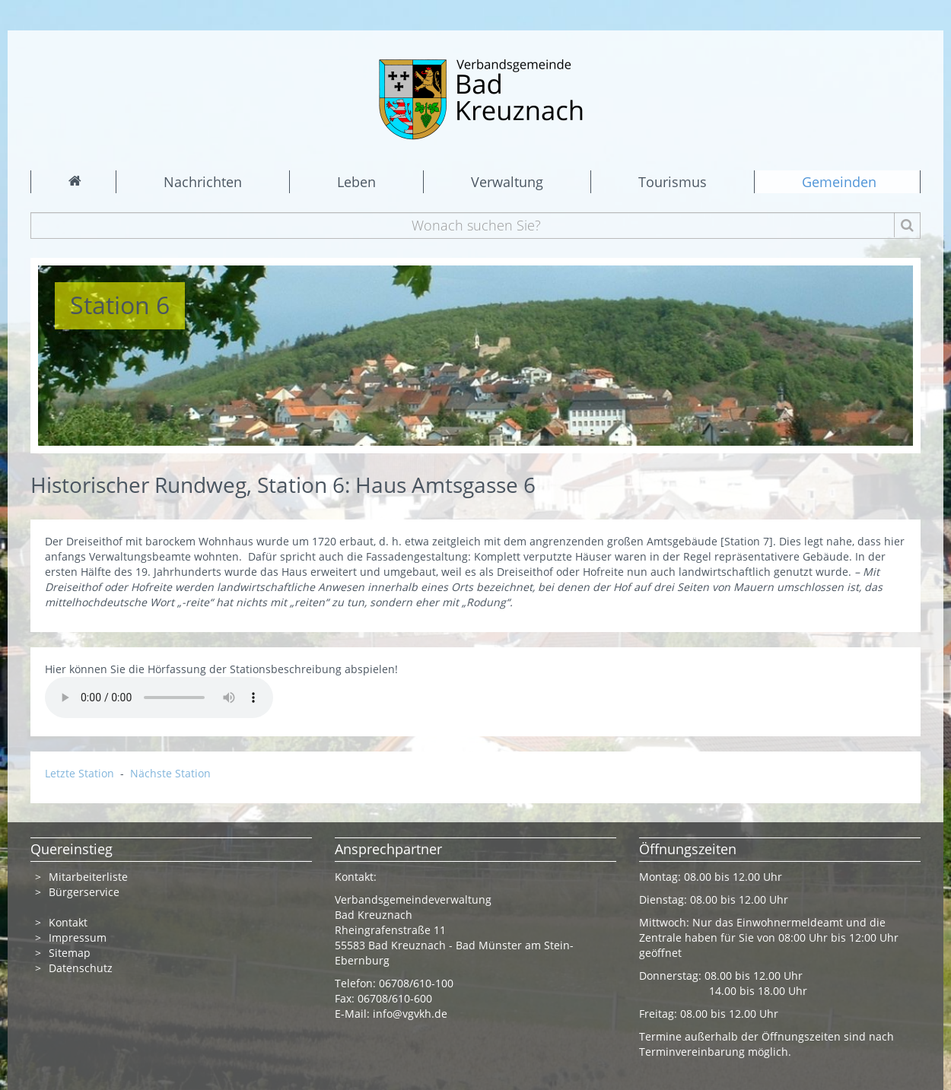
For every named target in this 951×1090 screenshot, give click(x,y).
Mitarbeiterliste (88, 876)
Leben (356, 182)
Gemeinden (839, 182)
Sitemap (70, 952)
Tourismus (672, 182)
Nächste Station (170, 773)
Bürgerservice (84, 892)
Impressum (78, 937)
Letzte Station (81, 773)
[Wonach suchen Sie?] (476, 225)
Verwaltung (507, 182)
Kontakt (68, 922)
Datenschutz (82, 968)
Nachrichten (203, 182)
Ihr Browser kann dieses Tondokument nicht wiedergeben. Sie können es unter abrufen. (159, 697)
